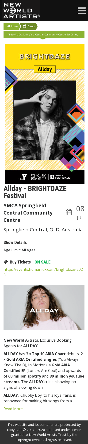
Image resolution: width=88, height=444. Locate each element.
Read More (13, 408)
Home (12, 26)
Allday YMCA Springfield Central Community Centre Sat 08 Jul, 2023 (43, 35)
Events (29, 26)
